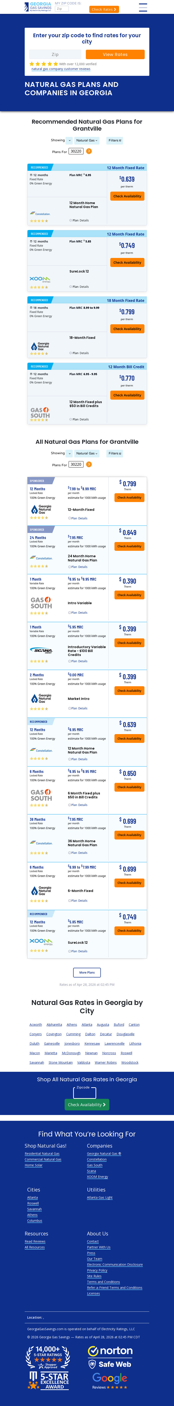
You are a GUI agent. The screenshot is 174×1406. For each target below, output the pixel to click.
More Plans (87, 972)
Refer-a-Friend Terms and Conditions (114, 1287)
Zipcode (83, 1087)
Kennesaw (92, 1043)
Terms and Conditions (103, 1282)
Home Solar (33, 1165)
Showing (57, 140)
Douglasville (126, 1034)
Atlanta (87, 1024)
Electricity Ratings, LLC (118, 1329)
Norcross (109, 1053)
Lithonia (135, 1043)
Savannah (37, 1062)
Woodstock (129, 1062)
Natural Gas (86, 140)
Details (81, 220)
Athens (72, 1024)
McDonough (71, 1053)
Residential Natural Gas (42, 1153)
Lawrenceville (115, 1043)
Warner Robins (106, 1062)
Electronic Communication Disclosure (115, 1264)
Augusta (103, 1024)
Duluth (34, 1043)
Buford (119, 1024)
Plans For (59, 152)
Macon (35, 1053)
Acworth (36, 1024)
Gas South (94, 1165)
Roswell (126, 1053)
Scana (91, 1171)
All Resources (35, 1247)
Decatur (106, 1034)
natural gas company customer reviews (61, 69)
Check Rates (104, 9)
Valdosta (83, 1062)
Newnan (91, 1053)
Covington (54, 1034)
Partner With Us (99, 1247)
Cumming (73, 1034)
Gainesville (52, 1043)
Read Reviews (35, 1241)
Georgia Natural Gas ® (104, 1153)
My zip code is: (68, 3)
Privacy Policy (97, 1270)
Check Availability (127, 262)
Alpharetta (54, 1024)
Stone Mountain (61, 1062)
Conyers (36, 1034)
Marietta (51, 1053)
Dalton (90, 1034)
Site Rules (94, 1276)
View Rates (115, 54)
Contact (93, 1241)
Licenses (93, 1293)
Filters (114, 140)
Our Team (94, 1258)
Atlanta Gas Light (100, 1197)
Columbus (34, 1220)
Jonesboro (72, 1043)
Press (91, 1253)
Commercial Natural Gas (43, 1159)
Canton (134, 1024)
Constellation (97, 1159)
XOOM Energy (97, 1176)
